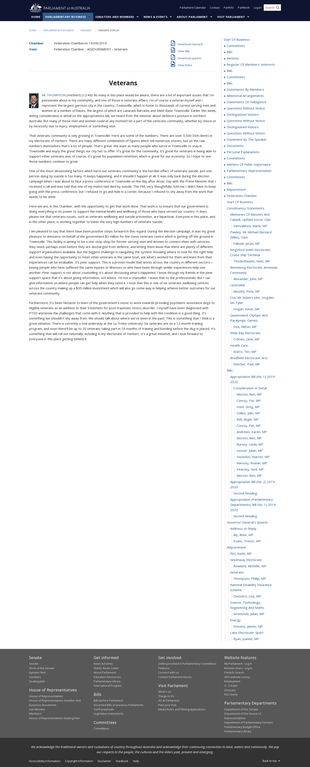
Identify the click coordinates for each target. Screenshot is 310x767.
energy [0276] (235, 620)
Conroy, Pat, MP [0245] (249, 401)
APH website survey (237, 677)
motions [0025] (233, 58)
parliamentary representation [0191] (249, 171)
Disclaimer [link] (104, 761)
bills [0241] (230, 370)
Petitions (164, 668)
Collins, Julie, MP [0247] (248, 413)
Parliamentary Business (65, 17)
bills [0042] (229, 83)
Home (35, 17)
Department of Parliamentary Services (248, 723)
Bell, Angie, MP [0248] (248, 419)
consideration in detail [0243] (250, 388)
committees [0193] (236, 177)
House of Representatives (46, 696)
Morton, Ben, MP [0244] (249, 394)
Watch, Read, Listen (106, 668)
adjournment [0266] (236, 547)
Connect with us (168, 673)
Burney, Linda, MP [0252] (250, 444)
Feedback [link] (122, 761)
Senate (33, 664)
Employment (232, 681)
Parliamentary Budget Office (242, 727)
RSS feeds (231, 695)
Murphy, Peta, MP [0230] (246, 291)
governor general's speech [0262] (247, 522)
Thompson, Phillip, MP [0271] (249, 579)
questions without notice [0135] (246, 108)
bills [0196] (229, 183)
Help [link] (136, 761)
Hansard (86, 30)
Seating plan (37, 681)
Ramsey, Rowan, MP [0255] (252, 463)
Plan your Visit (167, 705)
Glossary (230, 690)
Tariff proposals (104, 709)
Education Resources (107, 677)
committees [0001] (236, 46)
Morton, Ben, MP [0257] (249, 476)
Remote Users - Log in (238, 668)
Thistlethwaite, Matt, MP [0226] (251, 261)
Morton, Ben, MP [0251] (249, 438)
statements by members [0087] (245, 89)
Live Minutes (37, 709)
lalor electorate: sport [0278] (247, 633)
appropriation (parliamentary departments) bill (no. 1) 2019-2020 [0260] (253, 504)
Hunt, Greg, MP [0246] (248, 407)
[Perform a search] (277, 8)
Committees (101, 729)
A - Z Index (231, 686)
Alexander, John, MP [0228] (248, 279)
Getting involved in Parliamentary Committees (187, 664)
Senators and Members (114, 17)
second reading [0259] (245, 493)
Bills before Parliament (108, 701)
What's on (164, 692)
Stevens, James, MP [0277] (248, 626)
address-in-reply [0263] (243, 529)
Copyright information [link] (79, 761)
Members (35, 714)
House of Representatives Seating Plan (54, 718)
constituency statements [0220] (245, 208)
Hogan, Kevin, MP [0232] (246, 309)
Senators (35, 677)
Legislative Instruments (108, 714)
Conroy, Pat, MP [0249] (249, 426)
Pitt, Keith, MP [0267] (241, 554)
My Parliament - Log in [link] (238, 664)
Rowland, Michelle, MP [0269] (249, 566)
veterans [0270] (237, 572)
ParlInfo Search (234, 673)
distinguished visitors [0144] (243, 114)
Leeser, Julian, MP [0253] (250, 451)
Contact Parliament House (175, 677)
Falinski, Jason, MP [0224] (246, 244)
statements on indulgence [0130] (246, 102)
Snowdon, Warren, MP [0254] (253, 457)
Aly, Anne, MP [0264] (243, 535)
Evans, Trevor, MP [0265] (247, 541)
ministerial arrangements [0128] (245, 96)
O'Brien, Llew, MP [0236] (246, 339)
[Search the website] (272, 8)
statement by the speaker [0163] (247, 139)
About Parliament (192, 17)
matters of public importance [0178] (249, 164)
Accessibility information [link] (44, 761)
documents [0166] (235, 146)
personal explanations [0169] (243, 152)
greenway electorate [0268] (246, 560)
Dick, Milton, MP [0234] (245, 327)
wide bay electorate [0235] (245, 333)
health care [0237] (239, 345)
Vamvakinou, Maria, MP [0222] (250, 226)
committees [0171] (236, 158)
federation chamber (242, 196)
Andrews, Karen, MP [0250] (252, 432)
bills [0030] (229, 71)
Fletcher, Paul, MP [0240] (246, 364)
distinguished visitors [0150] (243, 127)
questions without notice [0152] (246, 133)
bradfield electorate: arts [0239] (249, 358)
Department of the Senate (241, 709)
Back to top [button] (272, 761)
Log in (257, 8)
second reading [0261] (245, 516)
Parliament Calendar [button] (193, 8)
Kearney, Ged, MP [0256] (250, 469)
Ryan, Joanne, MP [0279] (246, 639)
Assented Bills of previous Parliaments (118, 705)
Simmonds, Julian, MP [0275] (248, 614)
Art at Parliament (168, 701)
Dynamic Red (37, 673)
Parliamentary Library (107, 681)
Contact (215, 8)
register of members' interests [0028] (251, 64)
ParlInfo (229, 8)
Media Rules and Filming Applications (182, 709)
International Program (108, 686)
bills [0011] (229, 52)
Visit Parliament (231, 17)
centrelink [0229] (237, 285)
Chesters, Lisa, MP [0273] (247, 596)
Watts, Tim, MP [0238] (244, 352)
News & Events (155, 17)
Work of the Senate (41, 668)
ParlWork (244, 8)
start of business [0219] (240, 202)
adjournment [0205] (236, 189)
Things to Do (166, 696)
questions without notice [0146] (246, 121)
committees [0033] (236, 77)
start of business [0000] (237, 39)
